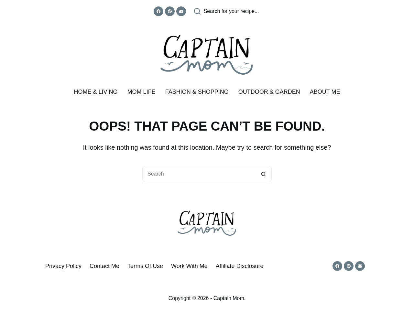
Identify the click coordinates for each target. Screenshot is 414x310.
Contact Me (104, 266)
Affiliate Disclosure (240, 266)
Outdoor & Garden (269, 92)
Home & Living (96, 92)
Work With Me (189, 266)
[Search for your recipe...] (226, 11)
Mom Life (141, 92)
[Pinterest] (170, 11)
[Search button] (264, 174)
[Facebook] (158, 11)
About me (325, 92)
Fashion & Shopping (197, 92)
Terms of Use (145, 266)
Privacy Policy (63, 266)
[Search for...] (199, 174)
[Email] (181, 11)
